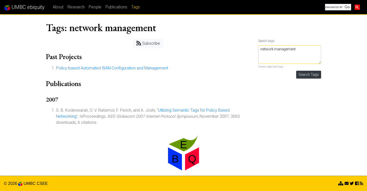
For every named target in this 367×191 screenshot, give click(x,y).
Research (76, 7)
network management (289, 54)
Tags (135, 7)
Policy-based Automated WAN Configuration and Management (112, 68)
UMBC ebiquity (24, 7)
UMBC (29, 183)
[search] (337, 7)
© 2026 (13, 183)
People (95, 7)
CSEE (42, 183)
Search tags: (266, 41)
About (58, 7)
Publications (116, 7)
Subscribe (148, 43)
